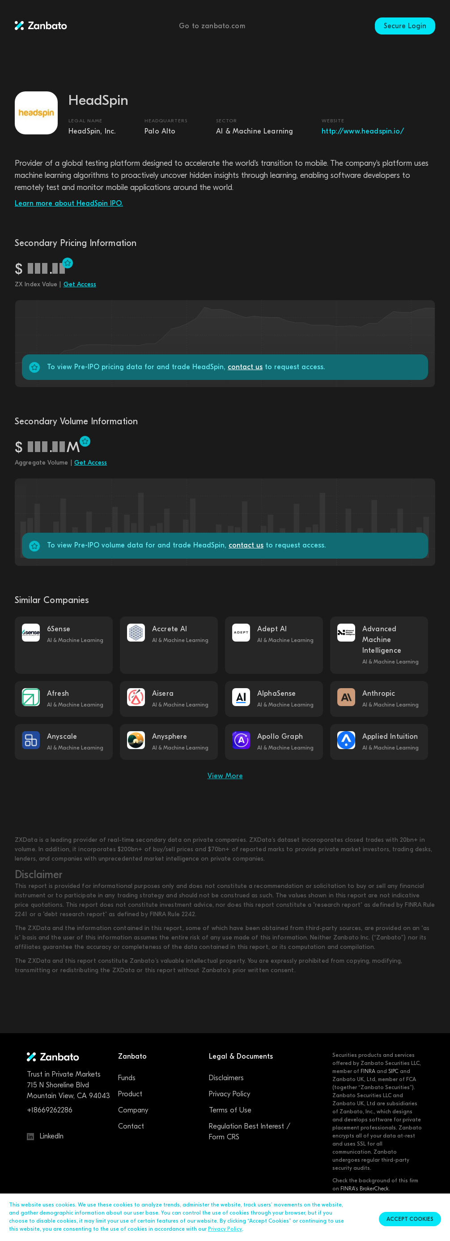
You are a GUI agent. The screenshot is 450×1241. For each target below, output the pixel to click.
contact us (245, 367)
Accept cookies (409, 1219)
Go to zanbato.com (212, 26)
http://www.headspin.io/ (363, 131)
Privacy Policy (229, 1094)
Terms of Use (230, 1110)
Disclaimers (226, 1078)
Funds (127, 1078)
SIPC (393, 1071)
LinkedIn (45, 1136)
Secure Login (405, 26)
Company (133, 1110)
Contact (131, 1126)
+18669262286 (49, 1110)
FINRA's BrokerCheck (364, 1188)
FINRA (368, 1071)
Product (130, 1094)
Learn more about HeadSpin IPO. (69, 203)
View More (225, 776)
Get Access (80, 284)
